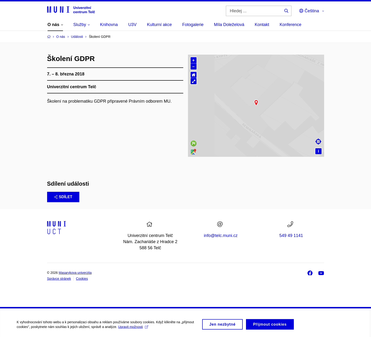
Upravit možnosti (133, 332)
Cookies (82, 278)
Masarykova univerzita (75, 273)
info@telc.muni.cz (220, 235)
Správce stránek (59, 278)
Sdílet (63, 197)
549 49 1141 (291, 235)
